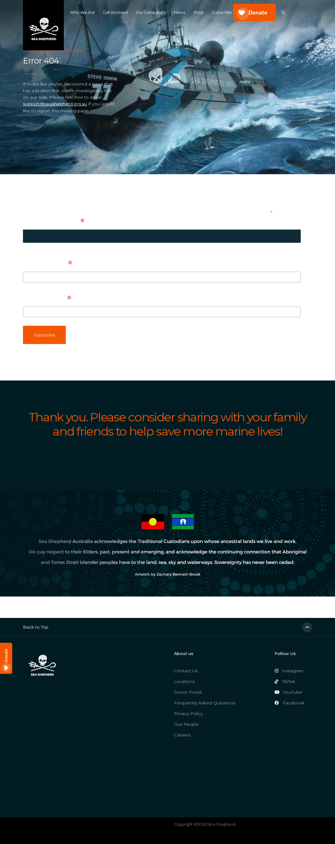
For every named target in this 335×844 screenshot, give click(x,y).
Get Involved (115, 12)
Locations (184, 681)
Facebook (290, 702)
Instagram (289, 670)
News (179, 12)
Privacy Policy (188, 713)
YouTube (288, 692)
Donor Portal (188, 692)
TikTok (285, 681)
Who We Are (82, 12)
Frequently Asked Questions (204, 702)
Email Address (54, 222)
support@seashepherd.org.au (55, 103)
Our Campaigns (151, 12)
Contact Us (186, 670)
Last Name (47, 299)
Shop (198, 12)
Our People (186, 724)
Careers (182, 734)
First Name (47, 264)
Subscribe (222, 12)
